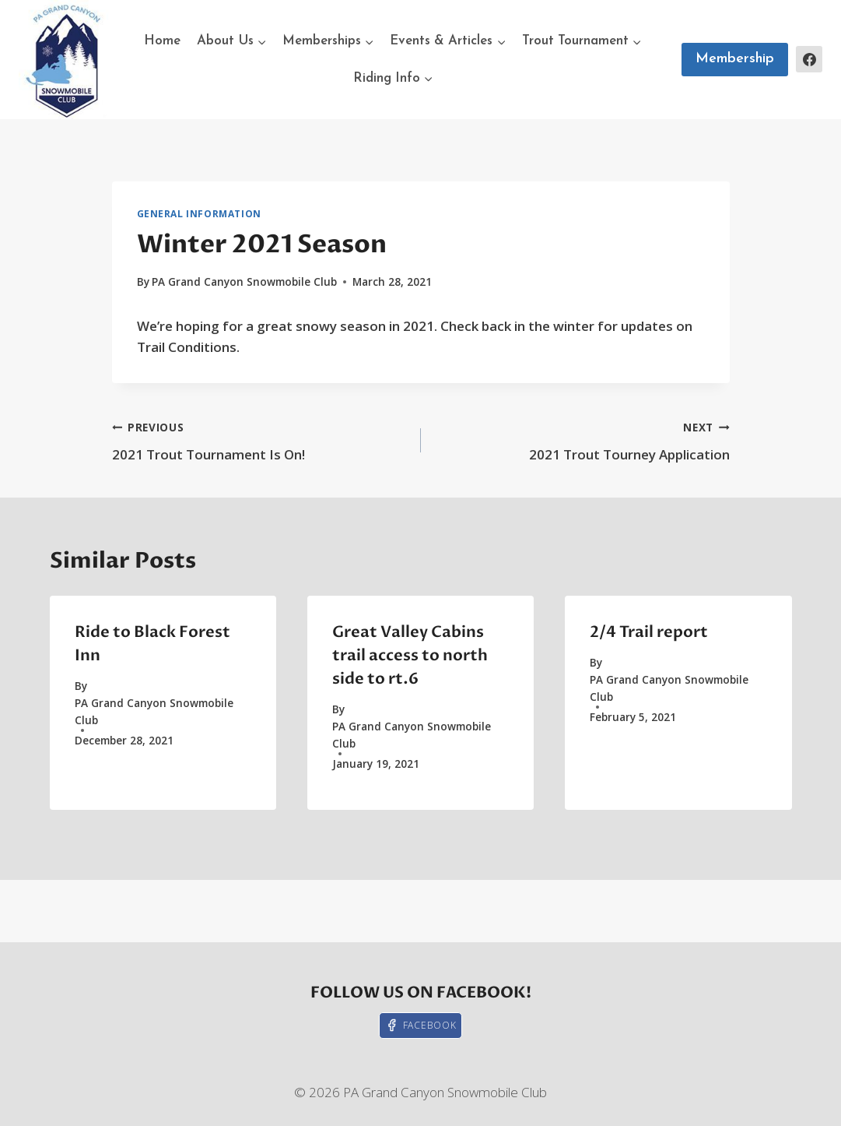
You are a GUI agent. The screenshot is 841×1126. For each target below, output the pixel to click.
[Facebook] (809, 59)
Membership (735, 58)
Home (162, 41)
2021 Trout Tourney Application (582, 439)
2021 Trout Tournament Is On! (260, 439)
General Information (199, 213)
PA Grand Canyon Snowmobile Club (244, 281)
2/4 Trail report (649, 631)
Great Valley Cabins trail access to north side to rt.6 (410, 655)
